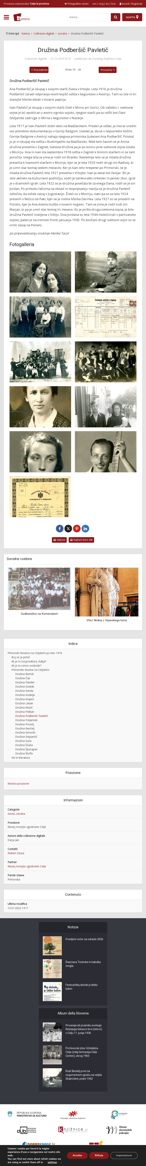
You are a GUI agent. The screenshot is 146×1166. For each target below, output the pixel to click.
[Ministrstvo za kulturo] (27, 1115)
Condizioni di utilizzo (111, 1161)
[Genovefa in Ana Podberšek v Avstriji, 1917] (40, 272)
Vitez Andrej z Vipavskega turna (106, 620)
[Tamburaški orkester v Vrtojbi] (40, 362)
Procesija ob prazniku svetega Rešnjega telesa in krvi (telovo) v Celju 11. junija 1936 (84, 1029)
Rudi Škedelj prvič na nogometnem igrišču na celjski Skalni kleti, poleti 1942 (84, 1075)
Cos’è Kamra (90, 1161)
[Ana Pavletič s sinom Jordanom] (105, 406)
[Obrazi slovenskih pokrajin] (119, 1130)
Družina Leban (24, 703)
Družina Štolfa (24, 753)
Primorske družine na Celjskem (30, 670)
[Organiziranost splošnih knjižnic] (73, 1115)
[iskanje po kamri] (89, 17)
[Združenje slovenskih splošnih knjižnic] (73, 1130)
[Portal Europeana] (119, 1115)
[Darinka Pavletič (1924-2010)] (40, 451)
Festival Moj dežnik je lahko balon (82, 986)
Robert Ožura (16, 853)
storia (11, 813)
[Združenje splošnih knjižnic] (96, 1145)
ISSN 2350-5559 (133, 1161)
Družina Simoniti (25, 732)
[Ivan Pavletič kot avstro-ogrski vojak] (105, 272)
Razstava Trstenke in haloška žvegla (83, 964)
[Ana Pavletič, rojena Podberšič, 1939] (40, 406)
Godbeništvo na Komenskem (39, 614)
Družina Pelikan (24, 711)
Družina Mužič (24, 707)
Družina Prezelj (24, 724)
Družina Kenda (24, 691)
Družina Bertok (24, 674)
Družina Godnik (24, 686)
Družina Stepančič (26, 736)
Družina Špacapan (26, 749)
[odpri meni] (6, 17)
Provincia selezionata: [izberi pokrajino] (26, 3)
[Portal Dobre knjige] (38, 1145)
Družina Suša (23, 741)
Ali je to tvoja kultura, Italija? (28, 661)
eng (101, 3)
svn (94, 3)
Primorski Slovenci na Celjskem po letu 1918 (35, 653)
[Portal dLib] (26, 1130)
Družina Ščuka (24, 745)
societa (20, 813)
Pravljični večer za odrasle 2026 (84, 939)
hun (113, 3)
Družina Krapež (24, 699)
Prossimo (106, 70)
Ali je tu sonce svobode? (26, 665)
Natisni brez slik (81, 540)
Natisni (59, 540)
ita (107, 3)
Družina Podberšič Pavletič (31, 716)
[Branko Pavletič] (105, 451)
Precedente (41, 70)
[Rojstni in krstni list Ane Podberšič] (105, 317)
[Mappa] (132, 17)
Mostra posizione (18, 783)
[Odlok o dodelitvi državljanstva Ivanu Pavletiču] (40, 496)
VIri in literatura (20, 757)
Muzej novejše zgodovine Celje (27, 866)
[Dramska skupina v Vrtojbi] (105, 362)
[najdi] (115, 17)
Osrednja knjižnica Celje (106, 58)
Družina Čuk (22, 678)
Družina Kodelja (25, 695)
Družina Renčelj (24, 728)
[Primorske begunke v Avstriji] (40, 317)
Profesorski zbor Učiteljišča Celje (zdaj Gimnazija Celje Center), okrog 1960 (82, 1052)
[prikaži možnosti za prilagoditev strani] (77, 3)
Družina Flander (25, 682)
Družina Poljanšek (26, 720)
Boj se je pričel (20, 657)
